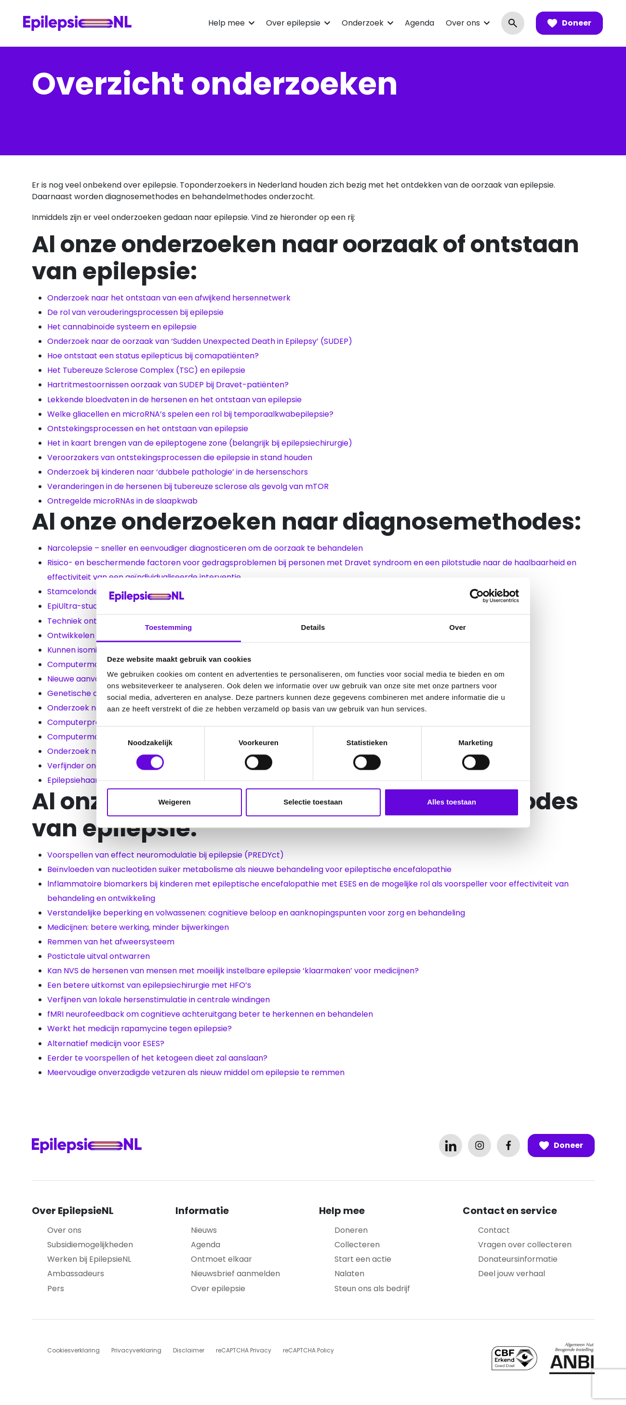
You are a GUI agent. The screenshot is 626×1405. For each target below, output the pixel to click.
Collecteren (357, 1244)
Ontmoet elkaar (221, 1259)
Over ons (463, 22)
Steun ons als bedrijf (372, 1288)
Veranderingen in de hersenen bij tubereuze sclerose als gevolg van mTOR (188, 486)
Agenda (419, 22)
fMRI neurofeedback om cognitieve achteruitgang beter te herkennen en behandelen (210, 1014)
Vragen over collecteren (525, 1244)
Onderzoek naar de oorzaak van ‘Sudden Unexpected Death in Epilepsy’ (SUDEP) (199, 341)
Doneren (351, 1230)
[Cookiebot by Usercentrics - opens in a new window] (477, 595)
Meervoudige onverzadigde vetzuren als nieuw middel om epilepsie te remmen (196, 1072)
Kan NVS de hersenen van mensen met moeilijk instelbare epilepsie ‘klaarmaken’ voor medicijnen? (233, 970)
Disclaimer (188, 1350)
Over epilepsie (293, 22)
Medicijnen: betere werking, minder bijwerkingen (138, 927)
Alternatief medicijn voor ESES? (105, 1043)
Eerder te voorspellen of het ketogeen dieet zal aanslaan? (157, 1058)
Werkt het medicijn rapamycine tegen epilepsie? (139, 1028)
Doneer (569, 23)
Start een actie (362, 1259)
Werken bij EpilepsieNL (89, 1259)
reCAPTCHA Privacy (243, 1350)
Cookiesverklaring (73, 1350)
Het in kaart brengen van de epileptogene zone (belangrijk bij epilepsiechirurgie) (199, 443)
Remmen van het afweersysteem (110, 941)
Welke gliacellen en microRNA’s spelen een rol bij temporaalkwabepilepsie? (190, 414)
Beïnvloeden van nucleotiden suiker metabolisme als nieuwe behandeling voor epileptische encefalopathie (249, 869)
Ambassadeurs (75, 1273)
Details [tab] (313, 628)
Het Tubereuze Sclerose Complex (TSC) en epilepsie (146, 370)
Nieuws (204, 1230)
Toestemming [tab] (168, 628)
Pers (55, 1288)
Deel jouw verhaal (511, 1273)
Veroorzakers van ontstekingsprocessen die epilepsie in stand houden (179, 457)
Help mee (226, 22)
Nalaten (349, 1273)
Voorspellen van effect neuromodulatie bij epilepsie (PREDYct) (165, 854)
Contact (494, 1230)
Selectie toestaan (313, 802)
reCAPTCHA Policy (308, 1350)
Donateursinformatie (518, 1259)
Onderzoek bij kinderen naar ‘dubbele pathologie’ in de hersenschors (177, 471)
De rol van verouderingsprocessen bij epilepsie (135, 312)
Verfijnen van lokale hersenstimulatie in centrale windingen (158, 999)
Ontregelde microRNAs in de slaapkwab (122, 500)
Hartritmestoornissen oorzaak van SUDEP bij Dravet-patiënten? (168, 384)
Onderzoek (363, 22)
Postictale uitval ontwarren (98, 956)
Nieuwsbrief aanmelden (235, 1273)
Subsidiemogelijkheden (90, 1244)
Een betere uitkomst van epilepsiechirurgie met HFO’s (149, 985)
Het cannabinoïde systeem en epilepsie (122, 326)
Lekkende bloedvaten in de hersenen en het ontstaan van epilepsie (174, 399)
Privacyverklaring (136, 1350)
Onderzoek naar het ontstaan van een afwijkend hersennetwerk (169, 297)
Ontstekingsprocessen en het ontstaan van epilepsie (147, 428)
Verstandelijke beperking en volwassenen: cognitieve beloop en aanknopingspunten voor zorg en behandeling (256, 912)
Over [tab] (457, 628)
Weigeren (174, 802)
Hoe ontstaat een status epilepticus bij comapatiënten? (153, 355)
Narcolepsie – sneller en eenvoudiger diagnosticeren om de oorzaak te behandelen (205, 548)
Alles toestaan (451, 802)
